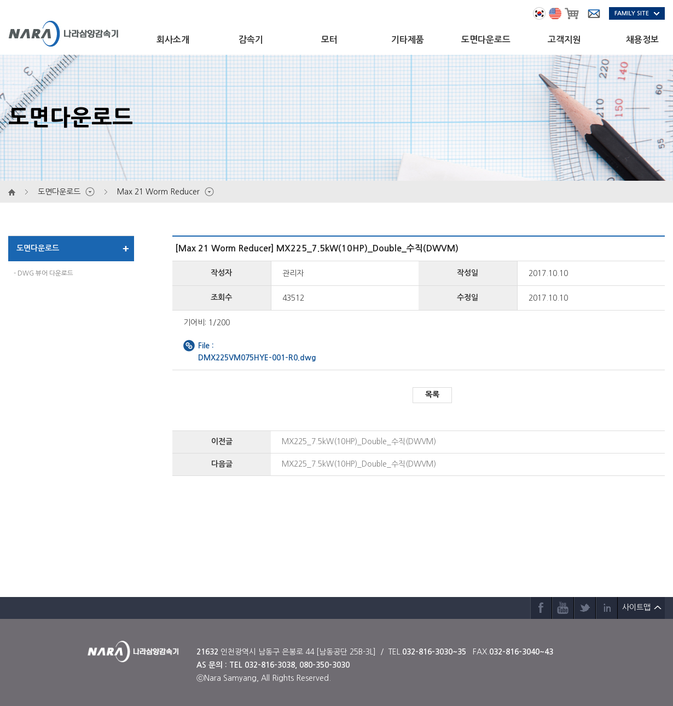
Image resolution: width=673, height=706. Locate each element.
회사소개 (172, 40)
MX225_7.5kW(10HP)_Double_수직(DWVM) (359, 441)
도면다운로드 (485, 40)
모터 (329, 40)
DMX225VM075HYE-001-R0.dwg (257, 357)
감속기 (251, 40)
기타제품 (407, 40)
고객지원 (564, 40)
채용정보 (642, 40)
